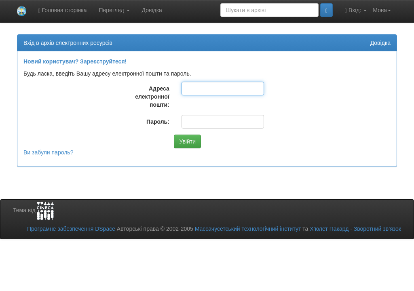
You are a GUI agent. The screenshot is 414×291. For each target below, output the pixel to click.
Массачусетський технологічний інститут (248, 229)
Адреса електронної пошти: (152, 96)
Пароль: (157, 121)
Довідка (152, 10)
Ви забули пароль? (48, 152)
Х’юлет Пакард (329, 229)
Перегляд (114, 10)
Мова (382, 10)
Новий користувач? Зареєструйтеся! (75, 61)
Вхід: (356, 10)
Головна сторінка (62, 10)
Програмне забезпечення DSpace (71, 229)
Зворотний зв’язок (377, 229)
